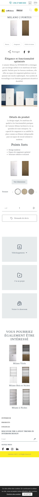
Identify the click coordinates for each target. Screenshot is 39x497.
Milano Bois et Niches (19, 385)
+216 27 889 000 (19, 3)
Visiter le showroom (19, 309)
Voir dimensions (19, 182)
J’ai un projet (19, 281)
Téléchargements (18, 253)
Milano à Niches (19, 408)
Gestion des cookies (14, 494)
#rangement (17, 44)
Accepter (27, 494)
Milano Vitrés (19, 363)
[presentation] (3, 97)
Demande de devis (21, 218)
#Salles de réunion (29, 44)
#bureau (7, 44)
